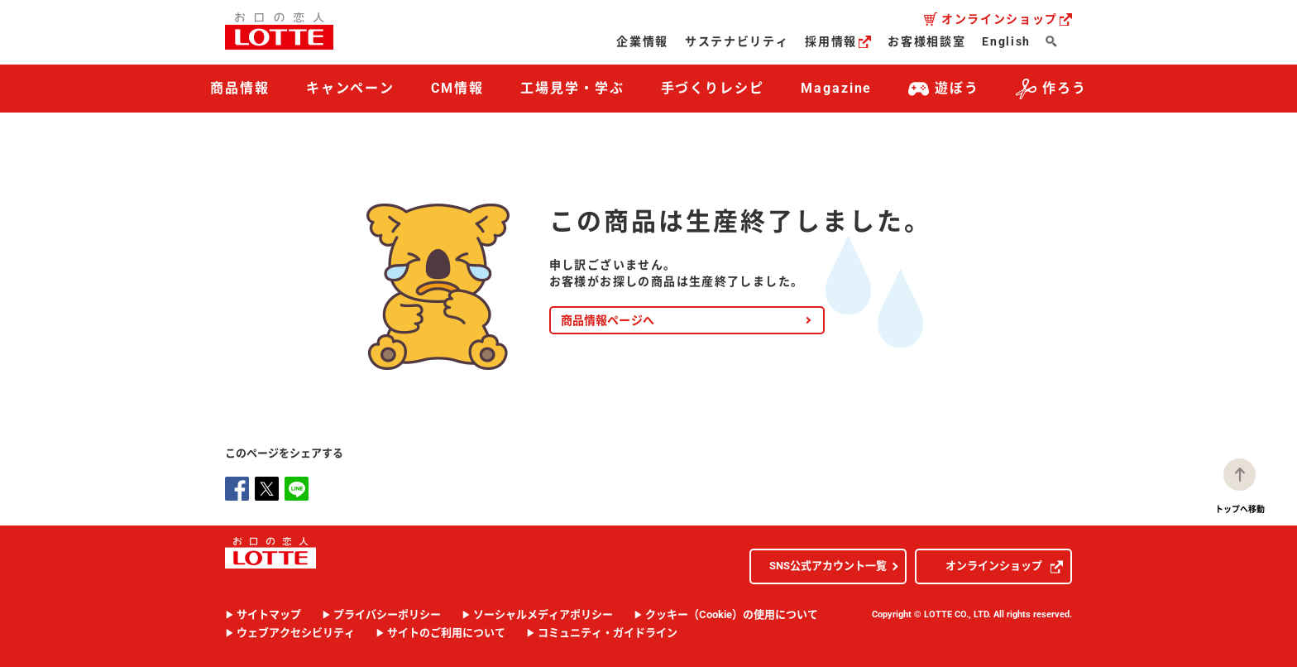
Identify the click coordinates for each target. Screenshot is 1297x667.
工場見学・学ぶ (572, 88)
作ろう (1051, 89)
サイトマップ (269, 614)
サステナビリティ (736, 41)
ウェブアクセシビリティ (296, 632)
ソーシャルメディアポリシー (543, 614)
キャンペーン (350, 88)
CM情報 (457, 88)
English (1006, 41)
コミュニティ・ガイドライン (607, 632)
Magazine (836, 88)
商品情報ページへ (607, 320)
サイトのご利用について (446, 632)
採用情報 (838, 41)
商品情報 (240, 88)
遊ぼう (943, 89)
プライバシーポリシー (387, 614)
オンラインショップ (1006, 19)
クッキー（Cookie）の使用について (731, 614)
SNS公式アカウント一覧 (828, 565)
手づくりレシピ (712, 88)
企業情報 (642, 41)
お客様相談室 (926, 41)
